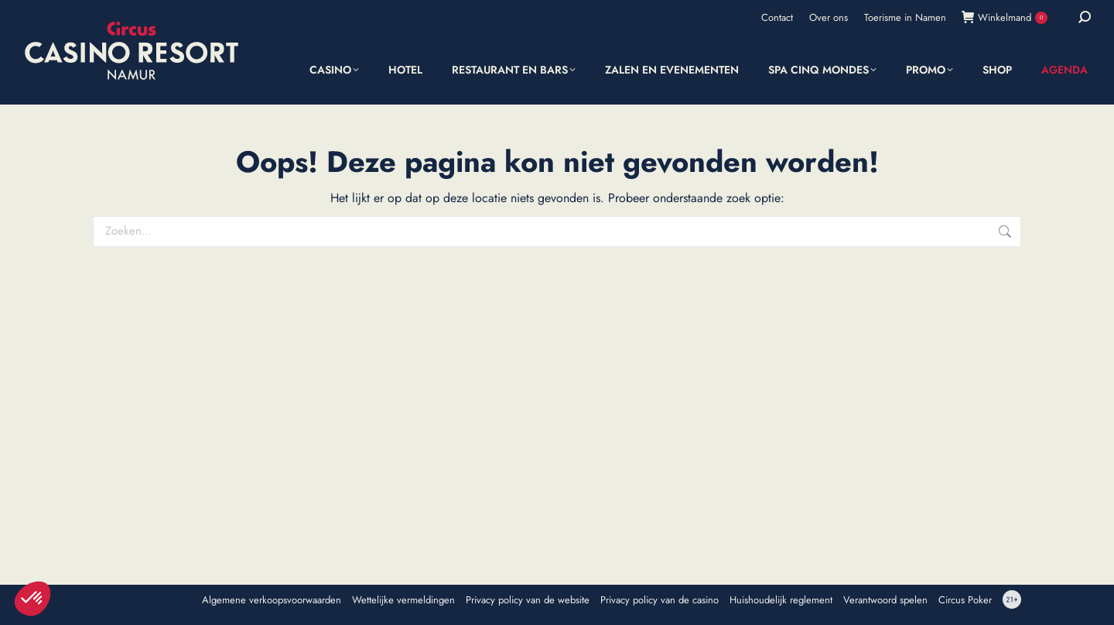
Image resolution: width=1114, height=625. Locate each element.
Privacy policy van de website (527, 600)
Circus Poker (965, 600)
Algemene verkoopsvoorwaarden (271, 600)
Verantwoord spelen (885, 600)
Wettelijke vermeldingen (403, 600)
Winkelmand (1004, 17)
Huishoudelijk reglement (781, 600)
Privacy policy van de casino (659, 600)
